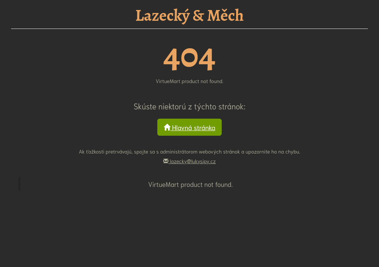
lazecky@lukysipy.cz (189, 161)
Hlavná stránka (189, 127)
